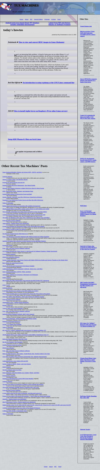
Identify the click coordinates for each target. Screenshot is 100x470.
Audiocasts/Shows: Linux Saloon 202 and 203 (15, 361)
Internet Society (85, 429)
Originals (47, 19)
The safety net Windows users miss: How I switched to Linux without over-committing (26, 217)
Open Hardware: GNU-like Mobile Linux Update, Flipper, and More (21, 373)
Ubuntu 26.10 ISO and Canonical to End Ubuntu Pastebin (18, 266)
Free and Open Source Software (12, 220)
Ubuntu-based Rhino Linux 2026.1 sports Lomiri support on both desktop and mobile (26, 209)
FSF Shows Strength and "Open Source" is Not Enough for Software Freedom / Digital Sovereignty (30, 251)
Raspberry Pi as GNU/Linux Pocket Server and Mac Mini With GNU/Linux (23, 200)
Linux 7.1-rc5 (6, 285)
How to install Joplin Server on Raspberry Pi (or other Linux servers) (40, 111)
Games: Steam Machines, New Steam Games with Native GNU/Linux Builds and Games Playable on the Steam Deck (35, 260)
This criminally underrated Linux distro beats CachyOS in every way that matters (25, 212)
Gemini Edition (38, 19)
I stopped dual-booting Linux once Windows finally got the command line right (24, 214)
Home (21, 19)
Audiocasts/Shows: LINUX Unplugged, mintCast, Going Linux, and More (22, 269)
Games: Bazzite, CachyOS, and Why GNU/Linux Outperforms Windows (22, 197)
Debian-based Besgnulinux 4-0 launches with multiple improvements (21, 206)
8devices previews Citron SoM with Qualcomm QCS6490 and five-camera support (87, 34)
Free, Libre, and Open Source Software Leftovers (16, 248)
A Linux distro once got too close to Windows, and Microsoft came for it (22, 393)
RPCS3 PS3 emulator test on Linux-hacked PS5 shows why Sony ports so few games (26, 293)
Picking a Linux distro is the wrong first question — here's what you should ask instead (26, 396)
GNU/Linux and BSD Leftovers (11, 257)
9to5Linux (83, 205)
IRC (31, 19)
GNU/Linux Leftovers (8, 348)
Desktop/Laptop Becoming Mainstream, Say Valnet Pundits (19, 185)
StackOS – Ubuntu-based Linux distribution (14, 399)
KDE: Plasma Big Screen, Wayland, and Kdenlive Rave (18, 191)
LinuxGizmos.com (86, 26)
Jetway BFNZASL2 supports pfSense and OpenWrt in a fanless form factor (88, 80)
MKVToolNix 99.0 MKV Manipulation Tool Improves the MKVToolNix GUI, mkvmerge (88, 285)
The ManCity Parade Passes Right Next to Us (15, 233)
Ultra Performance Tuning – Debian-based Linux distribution (19, 402)
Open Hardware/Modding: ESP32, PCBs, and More (17, 272)
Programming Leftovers (9, 254)
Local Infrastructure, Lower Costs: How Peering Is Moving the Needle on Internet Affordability (88, 437)
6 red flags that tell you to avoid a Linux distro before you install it (20, 291)
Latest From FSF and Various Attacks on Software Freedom (59, 23)
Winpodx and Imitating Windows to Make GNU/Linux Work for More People (23, 188)
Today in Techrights (8, 203)
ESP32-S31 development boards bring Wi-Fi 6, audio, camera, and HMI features (88, 160)
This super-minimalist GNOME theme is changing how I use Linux (21, 387)
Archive (53, 19)
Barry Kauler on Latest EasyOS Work (13, 263)
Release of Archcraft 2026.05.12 (11, 321)
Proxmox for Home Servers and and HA (14, 182)
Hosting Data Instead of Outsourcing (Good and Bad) (17, 194)
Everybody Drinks (7, 245)
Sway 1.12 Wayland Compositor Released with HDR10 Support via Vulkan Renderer (88, 213)
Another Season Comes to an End (12, 345)
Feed (58, 19)
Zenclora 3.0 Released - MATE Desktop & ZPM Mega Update (20, 318)
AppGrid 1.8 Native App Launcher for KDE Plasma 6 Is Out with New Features (88, 247)
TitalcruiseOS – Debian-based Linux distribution (16, 223)
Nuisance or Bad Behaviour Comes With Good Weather (18, 378)
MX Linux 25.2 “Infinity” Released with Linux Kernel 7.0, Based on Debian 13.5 (88, 324)
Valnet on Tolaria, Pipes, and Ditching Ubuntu (15, 179)
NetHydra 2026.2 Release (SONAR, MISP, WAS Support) (18, 314)
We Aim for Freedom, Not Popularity (13, 342)
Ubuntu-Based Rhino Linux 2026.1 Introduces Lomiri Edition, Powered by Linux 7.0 (88, 361)
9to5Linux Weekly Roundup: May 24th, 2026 (88, 396)
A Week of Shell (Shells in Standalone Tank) (15, 411)
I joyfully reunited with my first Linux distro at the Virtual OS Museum (21, 408)
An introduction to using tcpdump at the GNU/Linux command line (48, 83)
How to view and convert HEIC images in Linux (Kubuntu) (41, 42)
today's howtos (7, 277)
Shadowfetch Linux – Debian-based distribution (16, 302)
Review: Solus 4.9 (7, 305)
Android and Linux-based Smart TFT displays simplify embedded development (22, 23)
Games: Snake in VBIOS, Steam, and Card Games (17, 364)
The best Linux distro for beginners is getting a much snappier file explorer (23, 384)
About (26, 19)
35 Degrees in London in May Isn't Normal (14, 229)
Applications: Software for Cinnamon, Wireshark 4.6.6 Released (20, 274)
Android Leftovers (7, 176)
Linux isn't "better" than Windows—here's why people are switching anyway (23, 296)
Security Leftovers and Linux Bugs (12, 370)
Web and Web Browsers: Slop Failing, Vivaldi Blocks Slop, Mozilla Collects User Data (26, 353)
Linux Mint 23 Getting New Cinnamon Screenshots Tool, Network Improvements (25, 356)
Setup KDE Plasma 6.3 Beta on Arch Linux (24, 139)
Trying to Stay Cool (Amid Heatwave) (13, 308)
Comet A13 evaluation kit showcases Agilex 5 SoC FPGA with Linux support (87, 117)
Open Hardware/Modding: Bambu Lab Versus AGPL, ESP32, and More (22, 172)
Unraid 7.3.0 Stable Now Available (12, 324)
